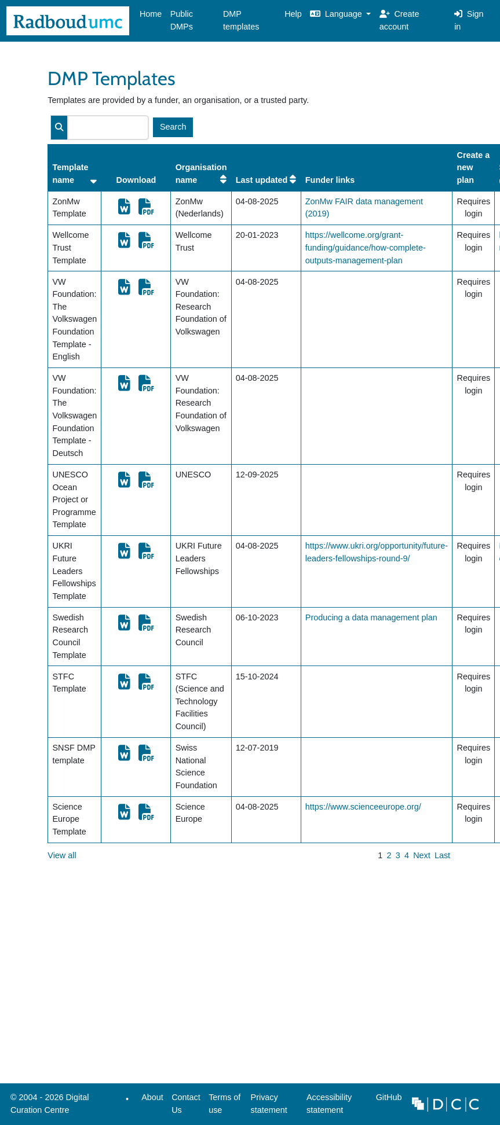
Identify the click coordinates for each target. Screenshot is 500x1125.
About (152, 1097)
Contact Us (185, 1104)
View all (62, 855)
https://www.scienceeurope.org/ (363, 806)
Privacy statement (269, 1104)
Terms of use (224, 1104)
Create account (399, 20)
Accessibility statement (329, 1104)
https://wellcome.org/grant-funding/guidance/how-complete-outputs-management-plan (365, 247)
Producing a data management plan (371, 617)
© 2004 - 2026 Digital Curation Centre (47, 1106)
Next (421, 855)
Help (293, 14)
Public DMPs (181, 20)
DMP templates (241, 20)
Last (442, 855)
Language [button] (337, 14)
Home (151, 14)
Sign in (468, 20)
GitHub (386, 1100)
